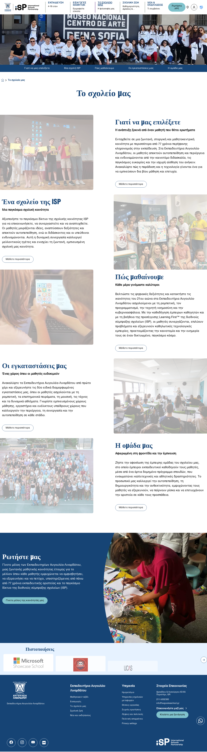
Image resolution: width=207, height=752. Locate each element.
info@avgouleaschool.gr (167, 704)
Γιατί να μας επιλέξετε (37, 68)
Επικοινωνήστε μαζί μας (170, 709)
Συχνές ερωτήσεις (132, 710)
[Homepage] (4, 80)
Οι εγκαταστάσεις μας (141, 68)
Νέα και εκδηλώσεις (80, 716)
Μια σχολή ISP (72, 68)
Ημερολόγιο (128, 693)
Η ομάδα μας (175, 68)
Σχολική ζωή (76, 711)
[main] (103, 383)
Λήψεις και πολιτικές (132, 715)
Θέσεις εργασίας (130, 706)
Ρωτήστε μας (177, 7)
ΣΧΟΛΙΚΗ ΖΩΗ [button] (131, 3)
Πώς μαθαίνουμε (104, 68)
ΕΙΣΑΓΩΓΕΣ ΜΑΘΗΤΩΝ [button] (79, 4)
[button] (194, 7)
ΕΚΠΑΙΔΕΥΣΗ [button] (56, 3)
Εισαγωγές (75, 702)
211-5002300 (162, 700)
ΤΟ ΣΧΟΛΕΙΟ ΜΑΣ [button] (105, 4)
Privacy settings (129, 724)
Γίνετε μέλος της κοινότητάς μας (25, 615)
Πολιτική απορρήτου (132, 719)
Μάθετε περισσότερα (145, 185)
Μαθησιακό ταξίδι (79, 697)
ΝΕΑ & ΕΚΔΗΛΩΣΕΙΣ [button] (155, 4)
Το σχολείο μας (78, 707)
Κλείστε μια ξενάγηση (172, 715)
